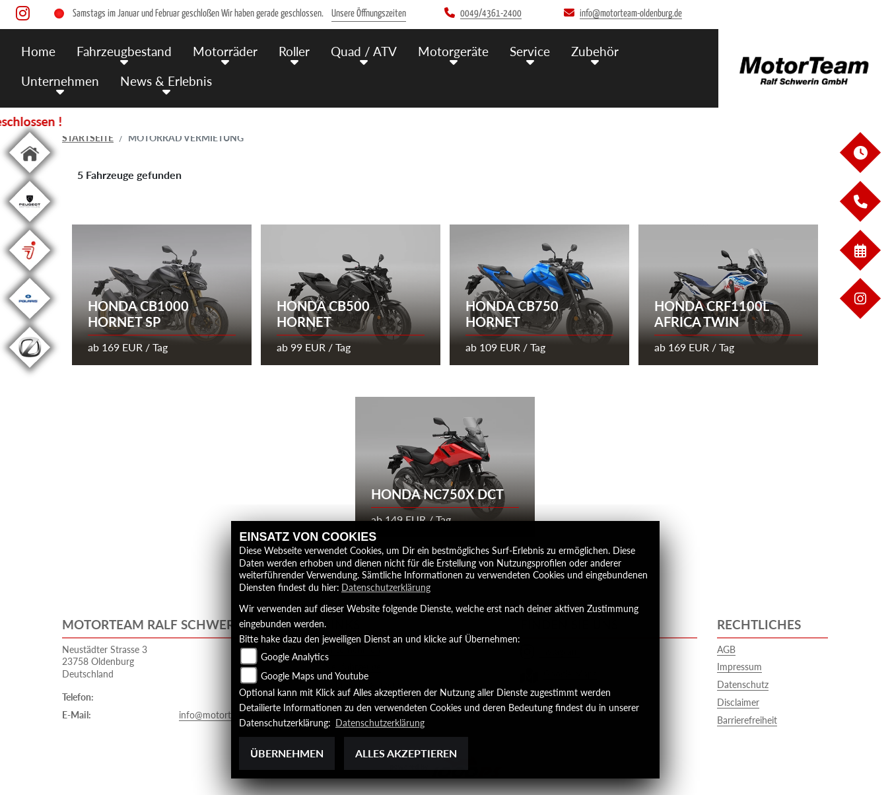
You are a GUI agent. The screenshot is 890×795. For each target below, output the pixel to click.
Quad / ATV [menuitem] (364, 51)
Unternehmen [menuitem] (60, 80)
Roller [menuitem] (294, 51)
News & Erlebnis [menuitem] (166, 80)
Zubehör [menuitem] (595, 51)
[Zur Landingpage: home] (29, 175)
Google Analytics (295, 656)
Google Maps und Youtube (314, 675)
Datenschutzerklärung (385, 587)
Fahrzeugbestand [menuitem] (124, 51)
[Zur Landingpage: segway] (29, 273)
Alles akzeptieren (406, 753)
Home (38, 51)
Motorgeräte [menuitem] (453, 51)
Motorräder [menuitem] (225, 51)
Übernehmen (287, 753)
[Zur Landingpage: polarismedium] (29, 321)
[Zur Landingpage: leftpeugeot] (29, 224)
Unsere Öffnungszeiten (368, 13)
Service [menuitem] (530, 51)
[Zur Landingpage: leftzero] (29, 370)
